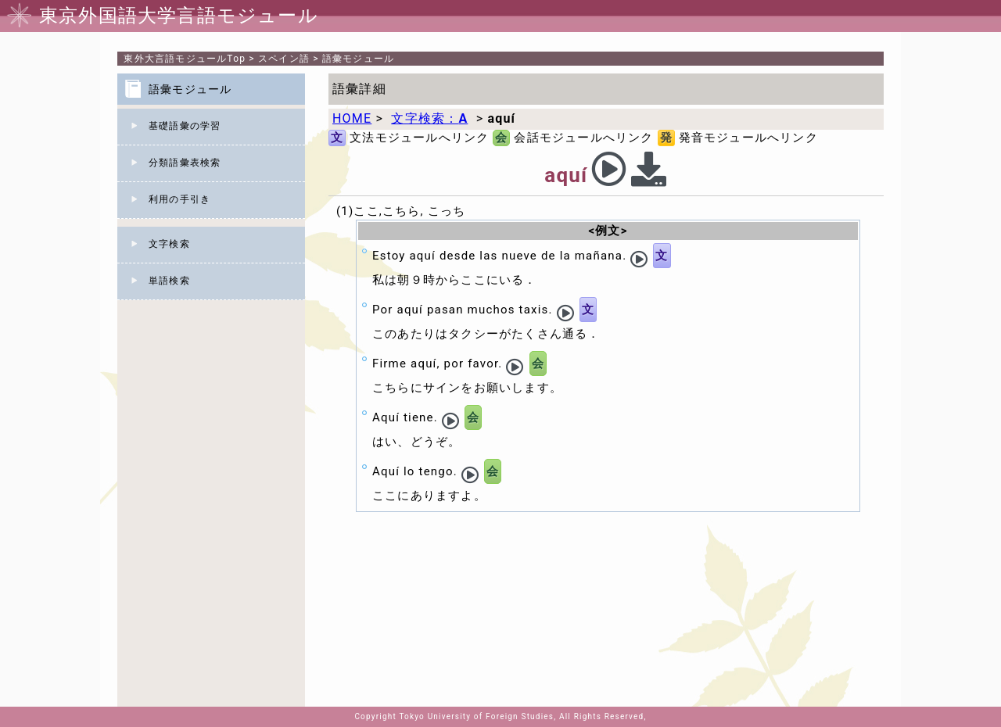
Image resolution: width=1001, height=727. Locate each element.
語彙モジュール (358, 58)
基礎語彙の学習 (185, 125)
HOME (351, 118)
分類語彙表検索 (185, 162)
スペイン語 (284, 58)
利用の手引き (179, 199)
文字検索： (429, 118)
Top (185, 58)
